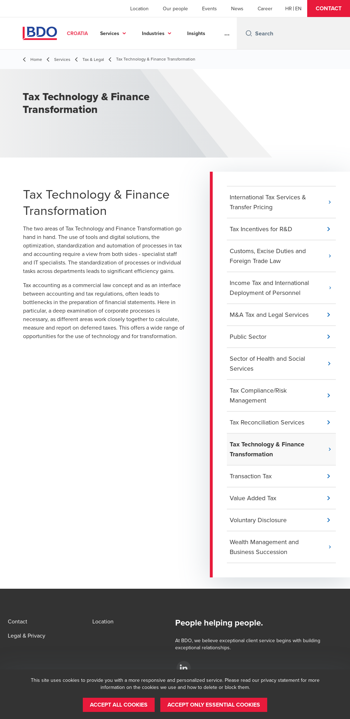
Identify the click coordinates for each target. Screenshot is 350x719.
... (227, 33)
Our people (175, 8)
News (237, 8)
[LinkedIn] (183, 668)
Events (209, 8)
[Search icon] (248, 33)
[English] (298, 8)
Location (139, 8)
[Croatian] (288, 8)
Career (265, 8)
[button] (328, 8)
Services (146, 33)
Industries (189, 33)
